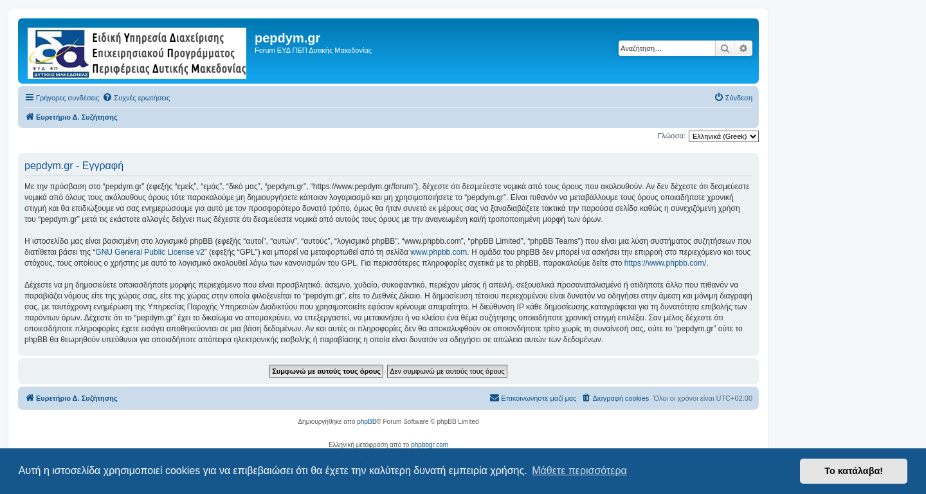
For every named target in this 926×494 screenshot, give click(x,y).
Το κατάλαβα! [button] (853, 471)
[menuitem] (136, 97)
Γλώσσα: (671, 136)
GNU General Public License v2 (149, 252)
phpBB (366, 421)
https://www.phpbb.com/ (665, 263)
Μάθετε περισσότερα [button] (579, 470)
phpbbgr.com (429, 444)
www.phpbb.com (438, 252)
